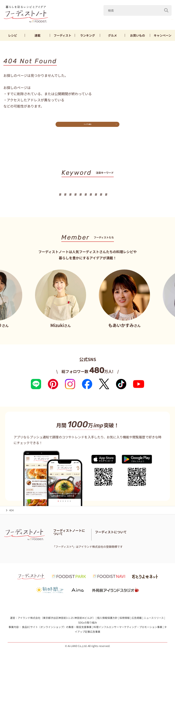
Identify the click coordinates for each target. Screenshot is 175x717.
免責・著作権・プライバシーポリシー (76, 582)
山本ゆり (99, 21)
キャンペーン (162, 37)
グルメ (112, 37)
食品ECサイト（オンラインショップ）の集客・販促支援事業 (57, 670)
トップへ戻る (87, 129)
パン (161, 200)
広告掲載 (137, 661)
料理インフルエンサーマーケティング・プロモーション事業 (127, 670)
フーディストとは (125, 566)
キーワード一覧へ (87, 222)
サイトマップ (61, 577)
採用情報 (124, 661)
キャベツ (142, 21)
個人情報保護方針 (107, 661)
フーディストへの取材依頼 (130, 572)
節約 (113, 200)
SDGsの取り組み (87, 666)
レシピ (12, 37)
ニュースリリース (154, 661)
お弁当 (146, 200)
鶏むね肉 (163, 21)
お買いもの (137, 37)
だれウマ (77, 21)
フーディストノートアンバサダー (73, 561)
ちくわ (128, 200)
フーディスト (62, 37)
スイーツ (86, 209)
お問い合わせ (61, 572)
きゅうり (120, 21)
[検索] (166, 10)
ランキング (87, 37)
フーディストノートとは (68, 556)
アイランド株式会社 (29, 661)
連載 (37, 37)
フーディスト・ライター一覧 (71, 566)
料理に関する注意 (84, 572)
